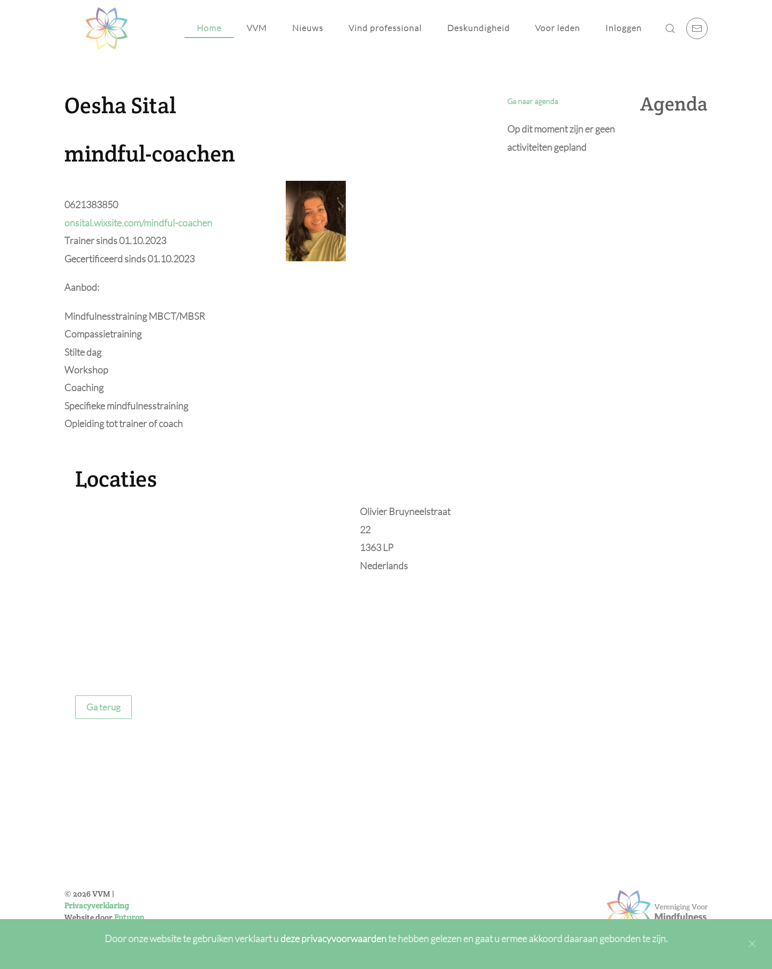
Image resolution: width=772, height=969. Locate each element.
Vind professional (385, 28)
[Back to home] (106, 28)
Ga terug (103, 707)
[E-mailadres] (348, 885)
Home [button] (209, 28)
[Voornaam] (348, 839)
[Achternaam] (348, 862)
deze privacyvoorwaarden (334, 938)
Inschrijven (348, 914)
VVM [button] (257, 28)
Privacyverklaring (96, 905)
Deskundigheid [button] (478, 28)
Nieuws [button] (307, 28)
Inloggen (623, 28)
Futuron (129, 917)
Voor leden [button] (557, 28)
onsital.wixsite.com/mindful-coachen (138, 223)
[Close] (752, 944)
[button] (670, 28)
